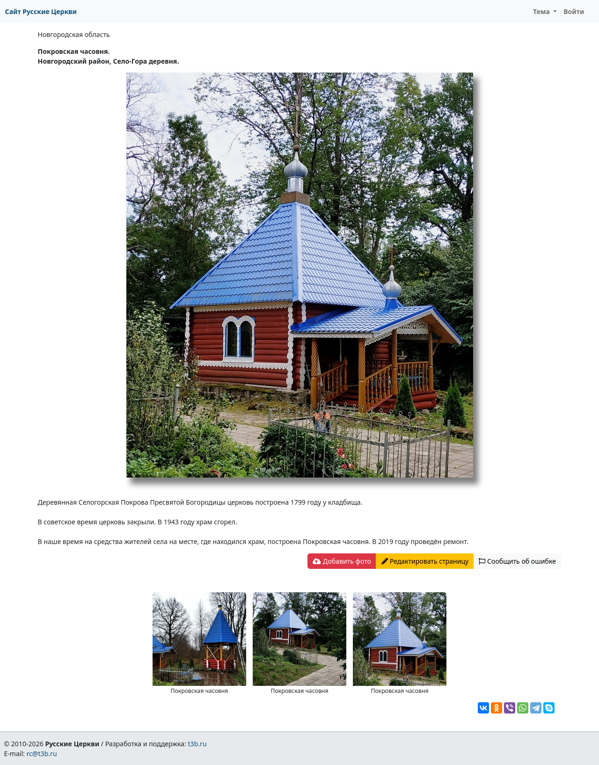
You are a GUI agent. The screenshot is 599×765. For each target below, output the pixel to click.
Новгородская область (74, 34)
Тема (542, 11)
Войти (573, 11)
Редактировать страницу (424, 561)
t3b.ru (197, 743)
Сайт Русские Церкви (41, 11)
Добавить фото (342, 561)
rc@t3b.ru (42, 753)
